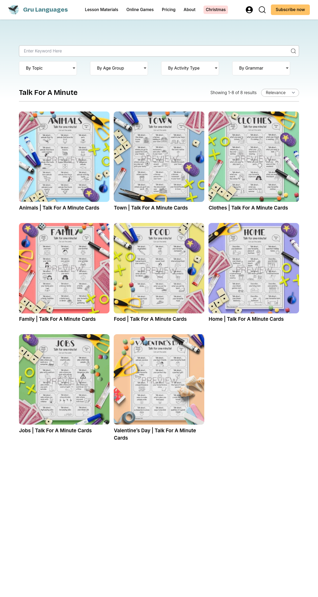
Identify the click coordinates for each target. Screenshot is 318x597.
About (190, 9)
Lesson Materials (101, 9)
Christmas (216, 9)
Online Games (140, 9)
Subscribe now (290, 9)
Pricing (169, 9)
